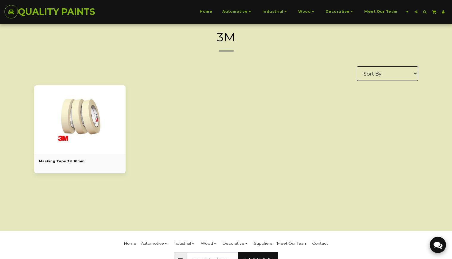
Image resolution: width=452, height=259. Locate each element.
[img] (80, 119)
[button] (407, 12)
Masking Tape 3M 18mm (65, 161)
